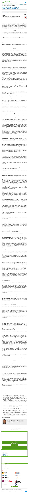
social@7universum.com (5, 455)
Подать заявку (14, 445)
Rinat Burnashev (22, 419)
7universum (4, 453)
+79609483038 (4, 454)
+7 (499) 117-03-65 (4, 452)
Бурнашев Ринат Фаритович (11, 419)
